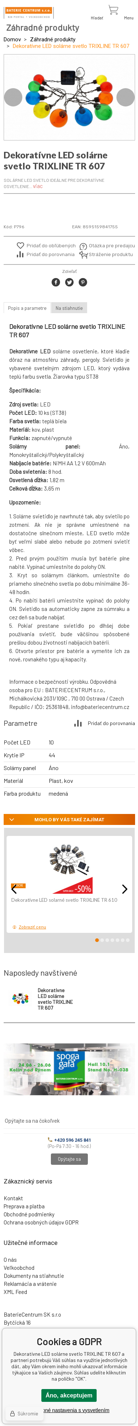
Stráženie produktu (106, 254)
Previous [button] (13, 97)
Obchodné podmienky (29, 1214)
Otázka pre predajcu (106, 245)
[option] (69, 97)
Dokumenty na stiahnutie (34, 1275)
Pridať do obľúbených (51, 245)
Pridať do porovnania (51, 254)
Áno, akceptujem (68, 1395)
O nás (10, 1259)
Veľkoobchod (19, 1267)
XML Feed (15, 1291)
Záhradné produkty (52, 39)
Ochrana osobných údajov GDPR (41, 1222)
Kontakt (13, 1198)
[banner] (29, 13)
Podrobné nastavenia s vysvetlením (69, 1410)
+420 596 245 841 (69, 1140)
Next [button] (125, 97)
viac (38, 186)
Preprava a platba (24, 1206)
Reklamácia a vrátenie (30, 1283)
